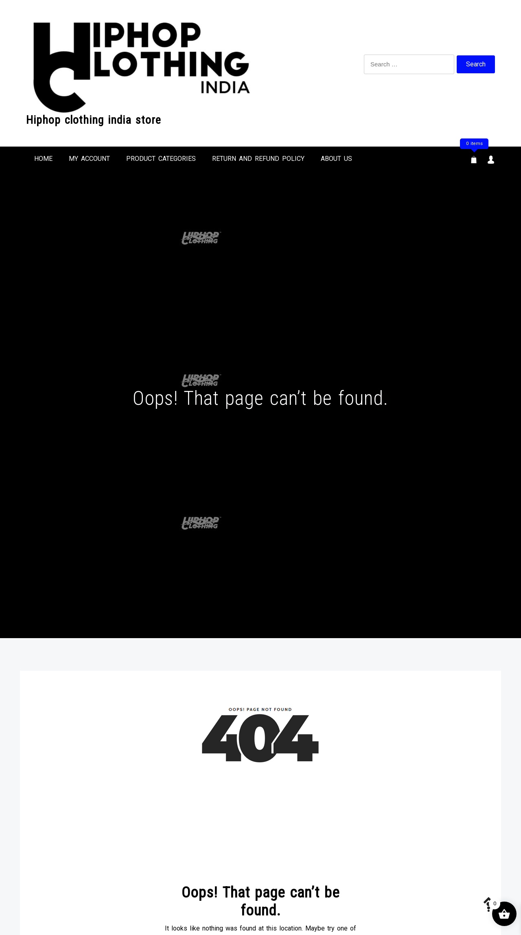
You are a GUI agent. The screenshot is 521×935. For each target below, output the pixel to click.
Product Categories (161, 158)
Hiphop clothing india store (93, 120)
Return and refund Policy (258, 158)
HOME (43, 158)
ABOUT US (336, 158)
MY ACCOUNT (89, 158)
